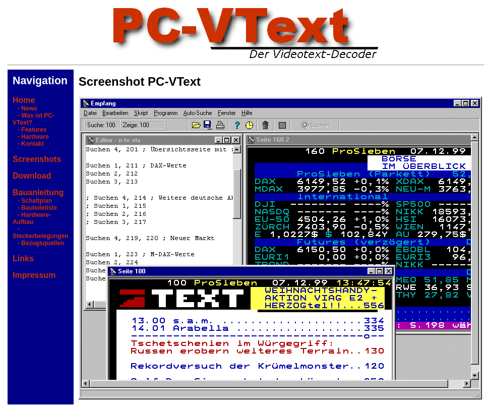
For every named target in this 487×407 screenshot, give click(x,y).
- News (25, 108)
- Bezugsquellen (38, 243)
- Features (29, 129)
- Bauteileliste (35, 207)
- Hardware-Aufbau (32, 218)
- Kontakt (28, 143)
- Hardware (31, 136)
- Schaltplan (32, 200)
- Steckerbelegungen (41, 232)
